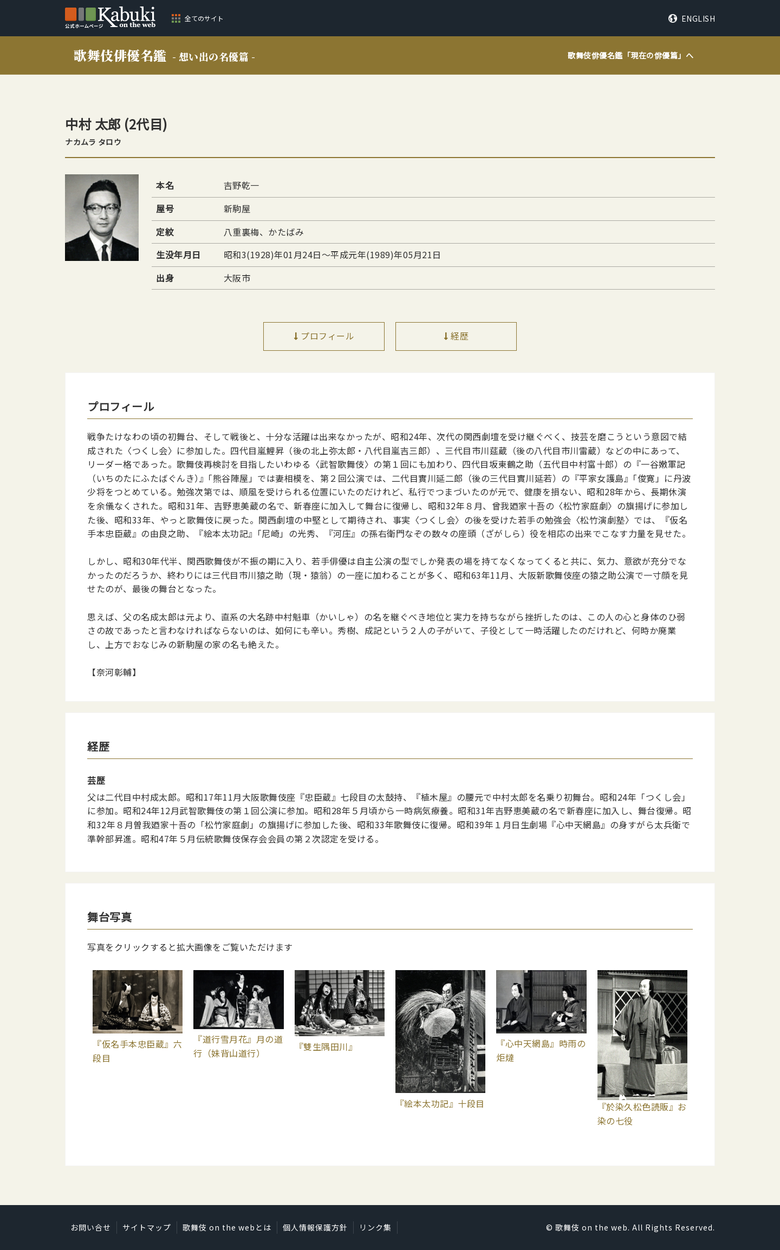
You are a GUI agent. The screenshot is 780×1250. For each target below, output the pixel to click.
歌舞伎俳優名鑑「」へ (630, 55)
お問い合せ (90, 1227)
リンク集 (375, 1227)
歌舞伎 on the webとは (227, 1227)
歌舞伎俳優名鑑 (164, 54)
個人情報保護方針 (315, 1227)
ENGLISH (698, 18)
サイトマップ (146, 1227)
